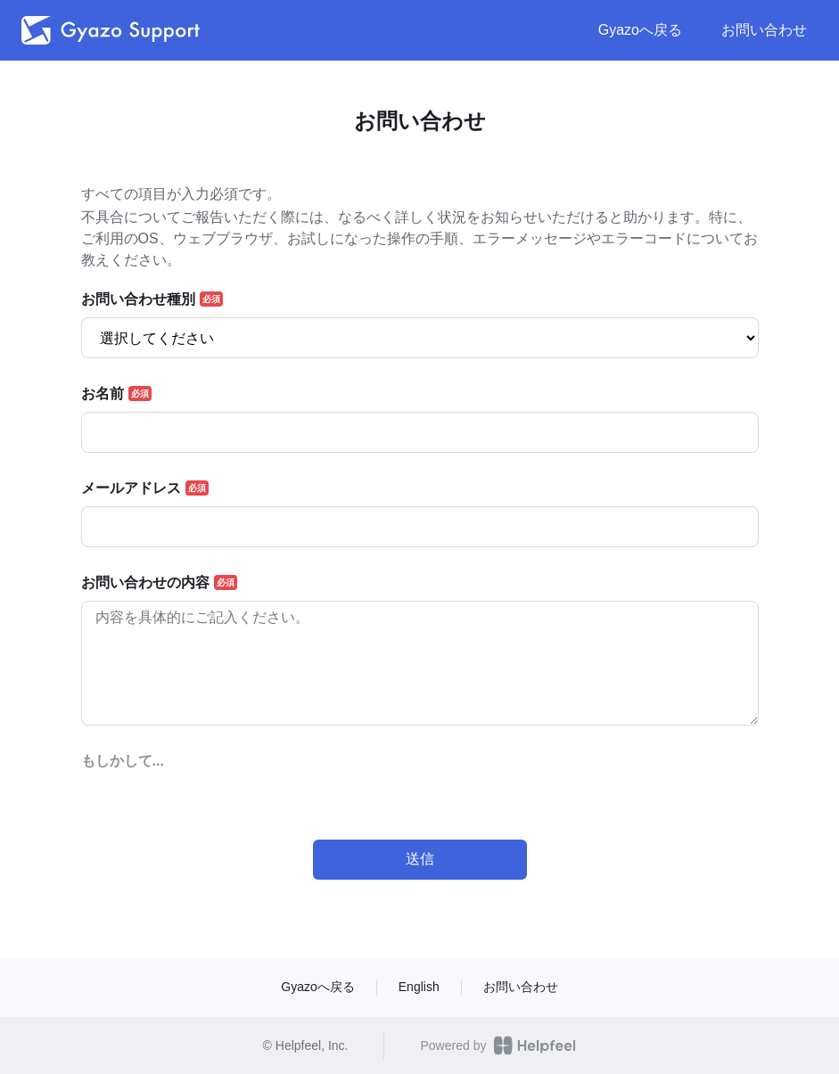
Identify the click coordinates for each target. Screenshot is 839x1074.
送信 (420, 858)
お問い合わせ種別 (138, 299)
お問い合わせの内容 (145, 583)
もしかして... (122, 761)
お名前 (102, 394)
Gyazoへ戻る (640, 29)
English (419, 987)
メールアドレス (131, 488)
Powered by (498, 1045)
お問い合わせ (764, 29)
